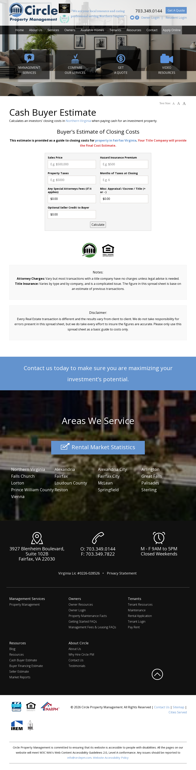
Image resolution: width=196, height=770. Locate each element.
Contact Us (76, 659)
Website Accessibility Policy (111, 756)
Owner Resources (81, 603)
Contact (152, 30)
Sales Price (55, 157)
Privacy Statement (122, 572)
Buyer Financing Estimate (26, 665)
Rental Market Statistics (98, 448)
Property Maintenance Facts (88, 615)
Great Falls (152, 476)
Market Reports (19, 676)
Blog (12, 648)
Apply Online (172, 30)
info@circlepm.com (79, 756)
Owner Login (150, 17)
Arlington (151, 469)
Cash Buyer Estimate (23, 659)
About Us (35, 30)
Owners (69, 30)
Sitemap (178, 706)
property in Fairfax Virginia (115, 140)
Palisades (151, 482)
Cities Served (178, 711)
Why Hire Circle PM (81, 653)
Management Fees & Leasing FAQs (92, 626)
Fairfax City (110, 476)
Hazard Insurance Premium (118, 157)
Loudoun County (72, 482)
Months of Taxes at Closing (119, 173)
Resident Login (176, 17)
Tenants (115, 30)
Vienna (62, 495)
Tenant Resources (140, 603)
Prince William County (26, 491)
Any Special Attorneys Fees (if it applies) (70, 190)
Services (53, 30)
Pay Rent (134, 626)
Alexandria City (114, 469)
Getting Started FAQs (83, 620)
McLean (106, 482)
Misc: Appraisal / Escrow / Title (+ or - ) (123, 190)
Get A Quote (176, 10)
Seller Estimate (19, 670)
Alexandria (66, 469)
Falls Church (24, 476)
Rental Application (140, 615)
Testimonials (77, 665)
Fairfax (62, 476)
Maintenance (137, 609)
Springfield (109, 489)
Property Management (24, 603)
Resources (134, 30)
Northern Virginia (78, 121)
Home (19, 30)
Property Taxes (58, 173)
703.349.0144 (144, 10)
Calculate (98, 225)
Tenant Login (136, 620)
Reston (62, 489)
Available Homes (92, 30)
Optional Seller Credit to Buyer (68, 207)
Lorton (18, 482)
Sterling (149, 489)
